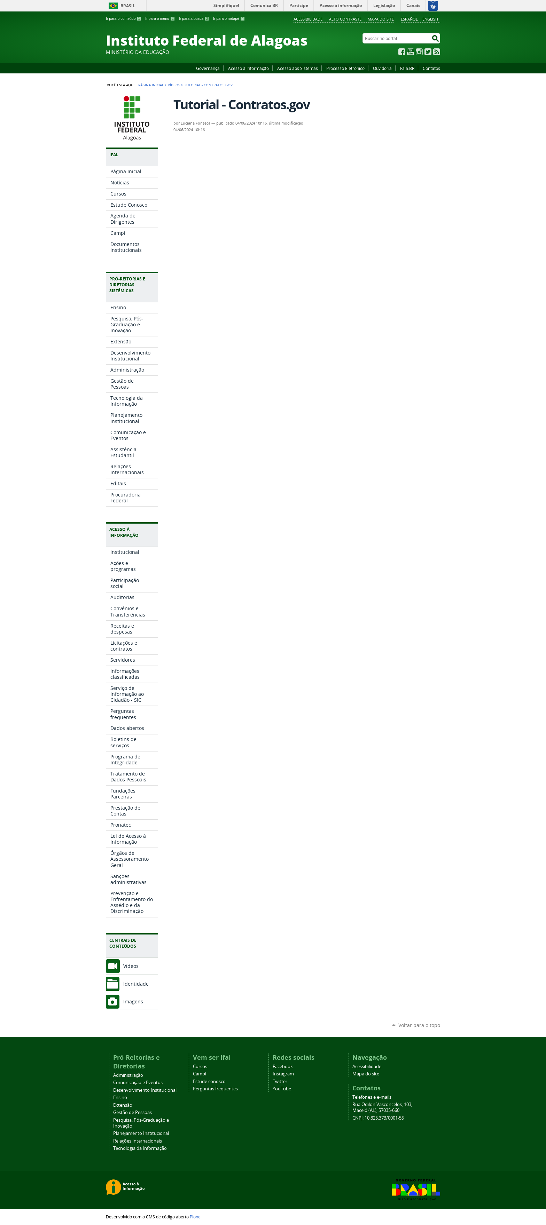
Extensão (122, 1105)
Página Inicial (151, 84)
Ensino (120, 1097)
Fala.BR (407, 68)
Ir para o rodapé (229, 18)
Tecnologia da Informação (140, 1148)
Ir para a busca (194, 18)
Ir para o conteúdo (123, 18)
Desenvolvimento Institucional (145, 1090)
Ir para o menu (160, 18)
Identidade (136, 983)
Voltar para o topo (419, 1025)
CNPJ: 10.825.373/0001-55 (378, 1118)
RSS (436, 51)
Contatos (431, 68)
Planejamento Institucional (141, 1133)
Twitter (427, 51)
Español (409, 19)
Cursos (200, 1066)
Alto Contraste (345, 19)
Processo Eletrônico (345, 68)
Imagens (133, 1001)
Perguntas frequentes (215, 1089)
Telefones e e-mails (371, 1097)
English (430, 19)
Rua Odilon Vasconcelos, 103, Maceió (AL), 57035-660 (382, 1107)
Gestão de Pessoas (132, 1112)
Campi (199, 1074)
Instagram (419, 51)
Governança (208, 68)
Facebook (401, 51)
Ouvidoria (382, 68)
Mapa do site (381, 19)
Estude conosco (209, 1081)
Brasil (127, 6)
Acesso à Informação (248, 68)
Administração (128, 1075)
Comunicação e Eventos (138, 1082)
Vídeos (174, 84)
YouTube (410, 51)
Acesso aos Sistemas (297, 68)
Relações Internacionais (137, 1141)
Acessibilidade (308, 19)
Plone (195, 1216)
